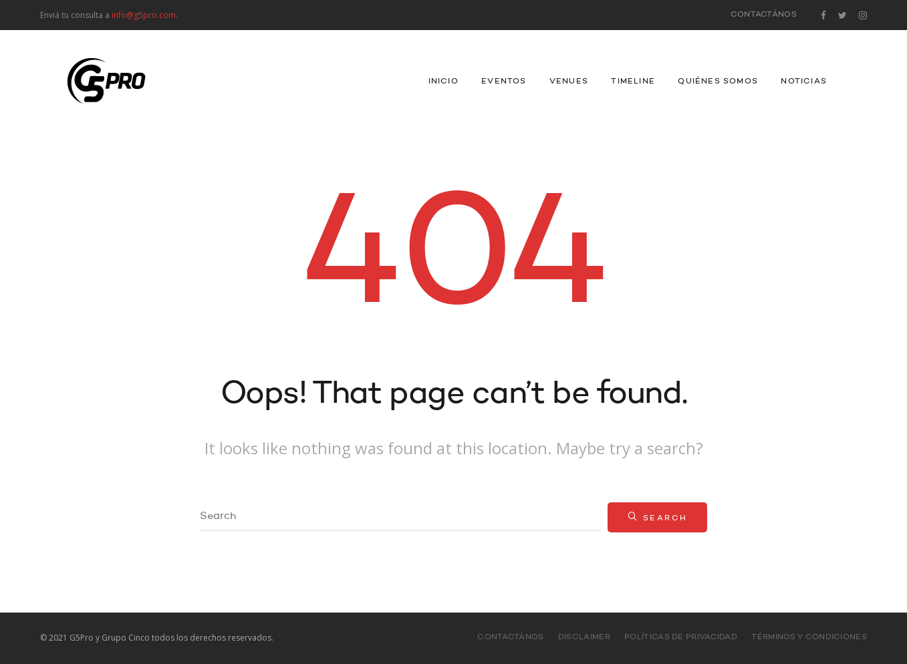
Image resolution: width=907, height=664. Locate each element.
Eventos (503, 81)
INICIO (443, 81)
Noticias (804, 81)
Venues (568, 81)
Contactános (764, 15)
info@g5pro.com (144, 15)
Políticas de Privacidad (680, 637)
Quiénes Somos (718, 81)
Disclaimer (584, 637)
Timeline (633, 81)
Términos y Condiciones (809, 637)
